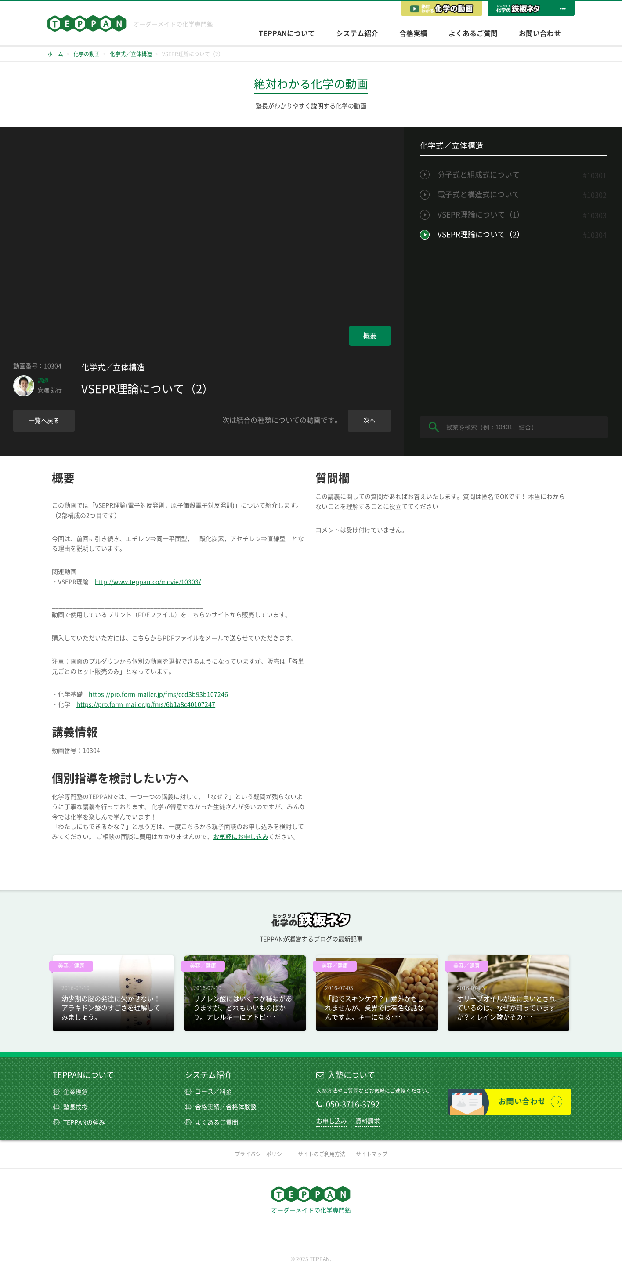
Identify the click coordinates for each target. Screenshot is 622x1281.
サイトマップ (371, 1154)
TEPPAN (87, 23)
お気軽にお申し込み (240, 837)
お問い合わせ (540, 33)
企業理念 (70, 1092)
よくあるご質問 (473, 33)
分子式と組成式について (479, 174)
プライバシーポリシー (261, 1154)
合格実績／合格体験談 (220, 1107)
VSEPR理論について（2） (481, 234)
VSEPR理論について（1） (481, 214)
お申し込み (331, 1121)
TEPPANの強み (79, 1122)
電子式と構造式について (479, 194)
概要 (370, 335)
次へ (369, 420)
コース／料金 (208, 1092)
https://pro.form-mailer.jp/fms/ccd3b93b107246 (158, 694)
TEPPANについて (287, 33)
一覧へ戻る (44, 420)
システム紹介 (357, 33)
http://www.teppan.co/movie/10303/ (148, 582)
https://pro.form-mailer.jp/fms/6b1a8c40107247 (145, 704)
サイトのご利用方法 (321, 1154)
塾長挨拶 (70, 1107)
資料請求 (367, 1121)
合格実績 (413, 33)
